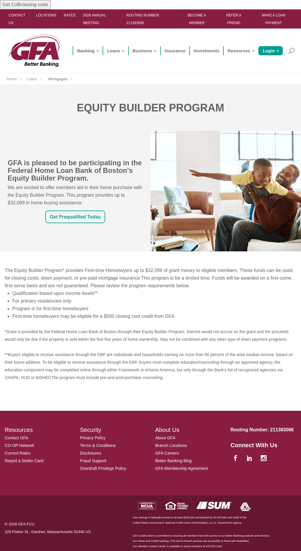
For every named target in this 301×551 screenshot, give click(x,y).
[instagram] (264, 458)
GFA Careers (167, 453)
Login (269, 50)
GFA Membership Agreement (181, 468)
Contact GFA (16, 437)
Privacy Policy (93, 437)
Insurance (175, 50)
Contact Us (17, 19)
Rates (69, 15)
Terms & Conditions (98, 445)
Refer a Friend (233, 19)
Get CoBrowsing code (25, 4)
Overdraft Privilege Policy (103, 468)
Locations (46, 15)
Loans (113, 50)
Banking (85, 50)
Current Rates (17, 453)
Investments (207, 50)
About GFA (165, 437)
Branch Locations (171, 445)
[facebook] (236, 458)
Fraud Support (93, 460)
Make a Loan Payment (273, 19)
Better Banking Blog (173, 460)
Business (142, 50)
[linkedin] (250, 458)
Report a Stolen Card (24, 460)
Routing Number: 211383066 (143, 19)
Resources (239, 50)
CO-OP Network (19, 445)
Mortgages (58, 79)
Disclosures (90, 453)
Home (12, 79)
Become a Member (197, 19)
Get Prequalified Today (75, 216)
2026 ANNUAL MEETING (94, 19)
